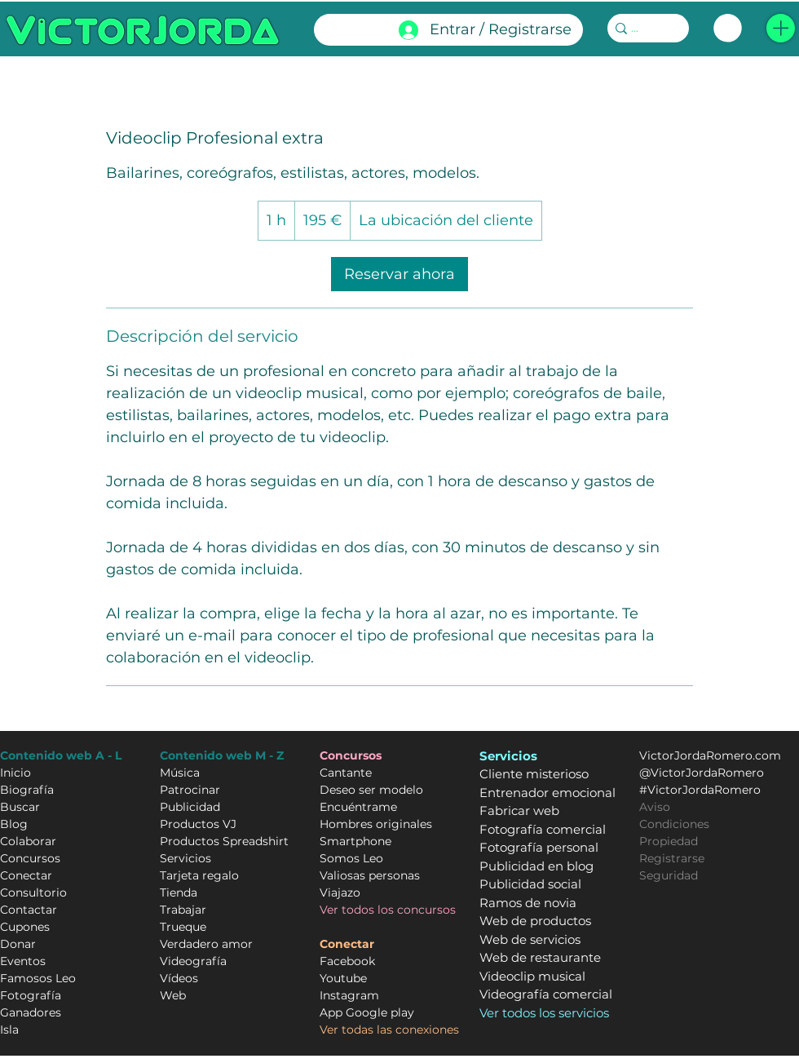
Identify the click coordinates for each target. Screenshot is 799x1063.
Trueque (183, 926)
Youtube (343, 978)
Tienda (178, 892)
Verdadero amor (206, 944)
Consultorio (33, 892)
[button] (780, 28)
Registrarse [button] (671, 858)
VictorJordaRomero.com (710, 755)
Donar (18, 944)
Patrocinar (190, 789)
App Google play (367, 1012)
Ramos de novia (527, 902)
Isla (9, 1029)
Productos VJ (198, 824)
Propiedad (668, 841)
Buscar (20, 806)
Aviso (654, 806)
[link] (727, 28)
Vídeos (179, 978)
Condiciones (674, 824)
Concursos (30, 858)
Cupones (25, 926)
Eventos (23, 961)
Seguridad (668, 875)
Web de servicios (529, 939)
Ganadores (30, 1012)
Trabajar (183, 909)
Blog (14, 824)
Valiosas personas (370, 875)
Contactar (28, 909)
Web (173, 995)
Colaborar (28, 841)
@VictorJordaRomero (701, 772)
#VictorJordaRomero (700, 789)
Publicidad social (530, 884)
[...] (643, 28)
